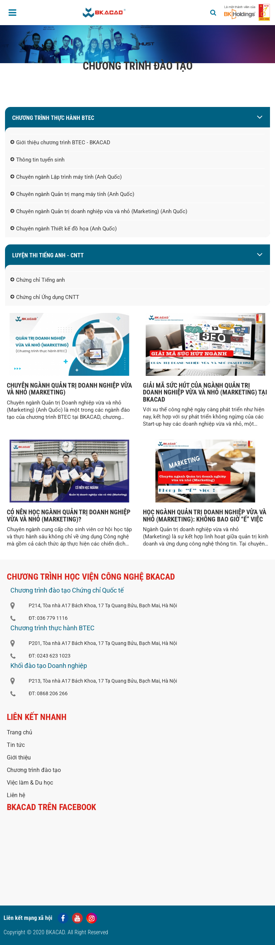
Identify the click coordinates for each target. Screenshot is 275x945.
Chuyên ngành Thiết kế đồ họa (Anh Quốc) (63, 229)
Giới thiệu (19, 757)
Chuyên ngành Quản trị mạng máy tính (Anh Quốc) (72, 194)
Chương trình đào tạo (34, 770)
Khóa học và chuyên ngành (152, 80)
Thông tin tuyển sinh (37, 160)
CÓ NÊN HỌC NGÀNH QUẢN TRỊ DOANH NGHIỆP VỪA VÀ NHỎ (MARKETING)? (68, 515)
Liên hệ (16, 795)
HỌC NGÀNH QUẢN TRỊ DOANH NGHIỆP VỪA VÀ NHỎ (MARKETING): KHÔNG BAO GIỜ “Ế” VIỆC (204, 515)
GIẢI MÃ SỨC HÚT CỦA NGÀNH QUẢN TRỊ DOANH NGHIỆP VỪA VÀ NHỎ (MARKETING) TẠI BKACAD (205, 392)
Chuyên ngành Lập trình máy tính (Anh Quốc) (66, 177)
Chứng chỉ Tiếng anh (37, 280)
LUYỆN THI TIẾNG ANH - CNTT (48, 255)
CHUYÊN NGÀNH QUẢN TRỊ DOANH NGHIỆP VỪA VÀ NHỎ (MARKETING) (69, 389)
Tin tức (16, 745)
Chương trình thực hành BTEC (53, 117)
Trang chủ (100, 80)
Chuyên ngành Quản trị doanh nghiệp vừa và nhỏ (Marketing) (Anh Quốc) (98, 211)
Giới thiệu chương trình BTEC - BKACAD (60, 142)
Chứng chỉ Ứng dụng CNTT (44, 297)
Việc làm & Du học (30, 782)
